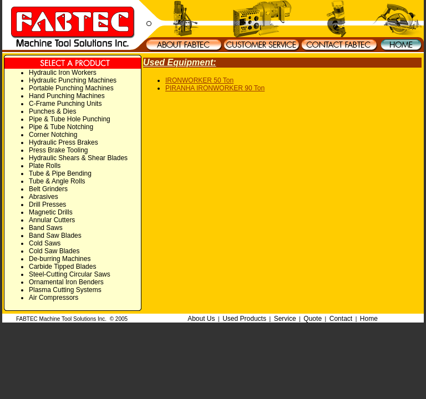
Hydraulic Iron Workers (63, 72)
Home (369, 319)
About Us (201, 319)
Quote (312, 319)
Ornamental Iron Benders (66, 282)
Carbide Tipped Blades (62, 266)
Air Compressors (53, 297)
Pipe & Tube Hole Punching (69, 119)
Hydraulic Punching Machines (72, 80)
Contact (340, 319)
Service (285, 319)
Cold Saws (44, 243)
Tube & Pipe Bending (60, 173)
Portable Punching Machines (71, 88)
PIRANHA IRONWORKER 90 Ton (215, 88)
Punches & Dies (52, 111)
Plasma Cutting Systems (65, 290)
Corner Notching (53, 135)
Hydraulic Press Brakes (63, 142)
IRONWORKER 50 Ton (199, 80)
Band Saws (46, 228)
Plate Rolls (44, 166)
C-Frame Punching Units (65, 104)
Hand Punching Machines (67, 96)
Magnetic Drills (51, 212)
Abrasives (43, 197)
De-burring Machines (59, 259)
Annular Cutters (52, 220)
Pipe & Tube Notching (61, 127)
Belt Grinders (48, 189)
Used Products (244, 319)
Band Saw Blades (55, 235)
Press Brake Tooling (58, 150)
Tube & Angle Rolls (57, 181)
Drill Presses (47, 204)
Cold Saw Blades (54, 251)
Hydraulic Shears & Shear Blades (78, 158)
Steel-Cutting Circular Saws (69, 274)
